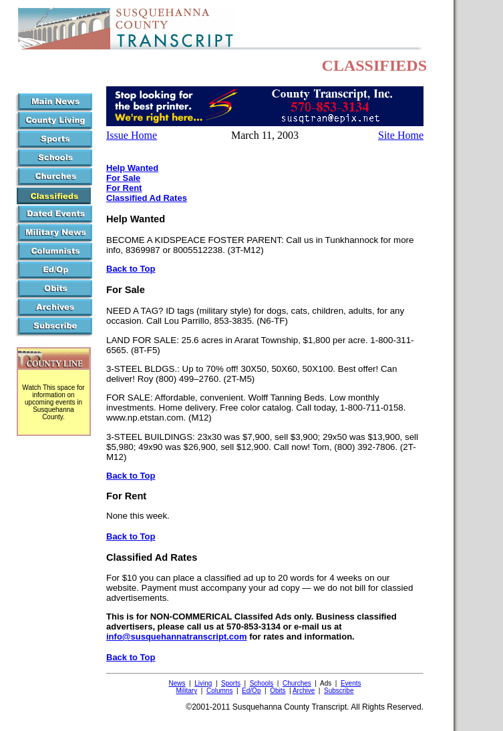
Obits (277, 690)
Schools (262, 683)
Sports (230, 683)
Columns (219, 690)
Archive (304, 690)
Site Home (401, 135)
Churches (297, 683)
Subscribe (338, 690)
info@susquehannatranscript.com (176, 637)
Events (351, 683)
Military (187, 690)
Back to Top (130, 269)
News (176, 683)
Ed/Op (251, 690)
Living (203, 683)
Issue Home (131, 135)
